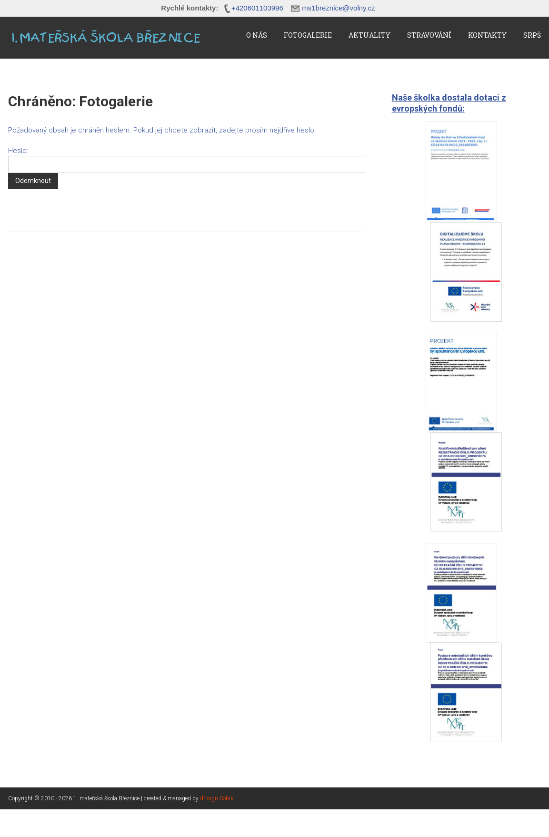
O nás (256, 35)
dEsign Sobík (216, 798)
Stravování (429, 35)
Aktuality (369, 35)
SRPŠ (532, 35)
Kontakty (487, 35)
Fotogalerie (308, 35)
